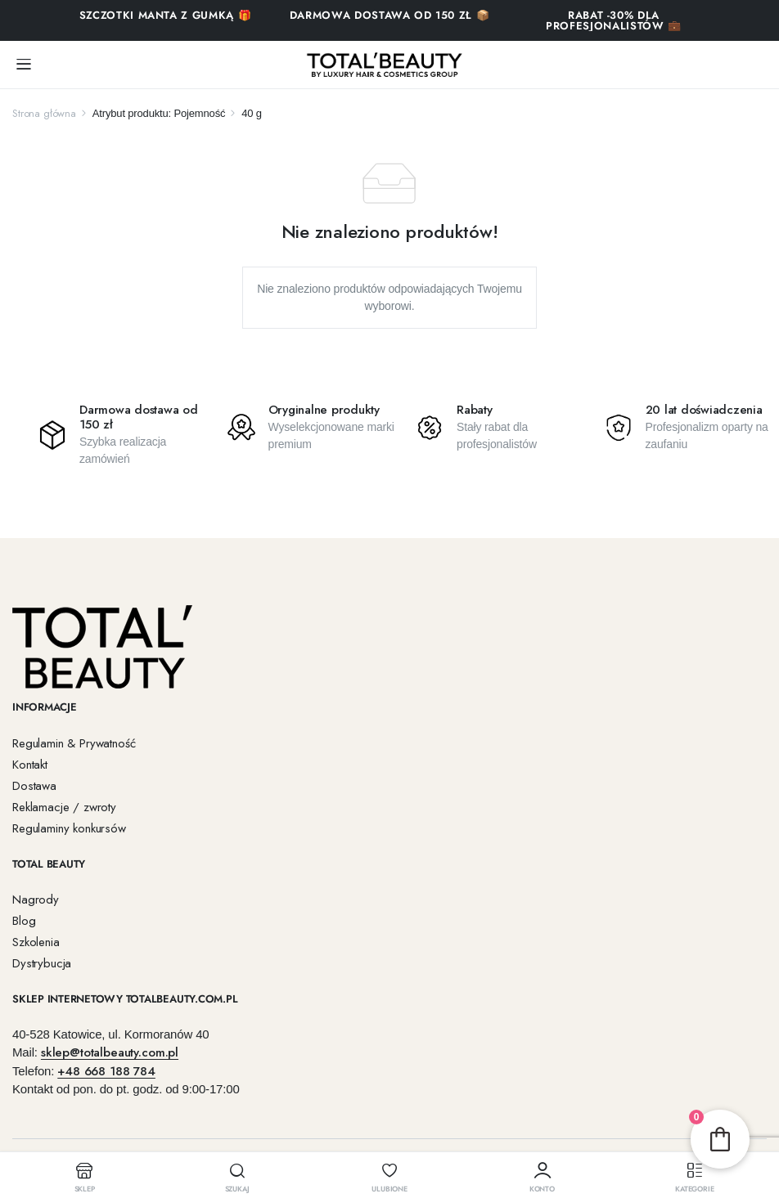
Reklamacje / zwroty (64, 807)
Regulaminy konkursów (69, 828)
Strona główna (44, 113)
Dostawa (34, 786)
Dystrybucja (41, 963)
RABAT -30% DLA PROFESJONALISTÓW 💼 (614, 20)
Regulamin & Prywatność (73, 743)
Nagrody (35, 900)
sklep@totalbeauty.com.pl (109, 1052)
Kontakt (29, 765)
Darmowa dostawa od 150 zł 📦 (390, 15)
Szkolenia (36, 942)
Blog (23, 921)
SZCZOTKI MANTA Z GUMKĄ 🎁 (165, 15)
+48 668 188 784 (106, 1071)
